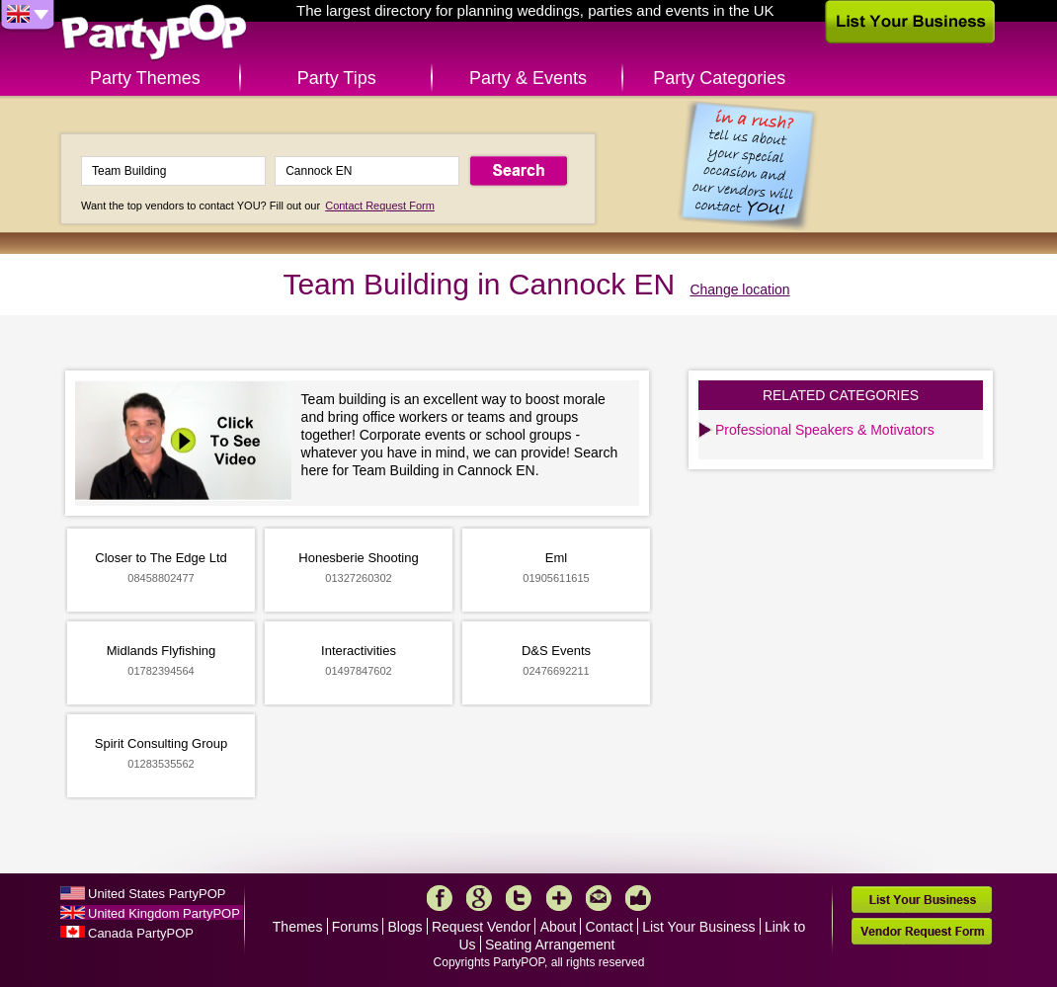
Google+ (479, 898)
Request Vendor (481, 927)
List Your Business (698, 927)
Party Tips (336, 78)
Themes (298, 927)
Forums (355, 927)
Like (638, 898)
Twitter (518, 898)
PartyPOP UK (154, 33)
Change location (739, 289)
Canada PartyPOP (141, 933)
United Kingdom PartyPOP (164, 913)
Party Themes (145, 78)
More (559, 898)
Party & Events (528, 78)
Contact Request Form (380, 205)
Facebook (439, 898)
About (558, 927)
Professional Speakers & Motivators (825, 430)
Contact (609, 927)
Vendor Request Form (922, 931)
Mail (598, 898)
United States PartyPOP (156, 893)
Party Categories (719, 78)
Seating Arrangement (550, 944)
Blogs (405, 927)
